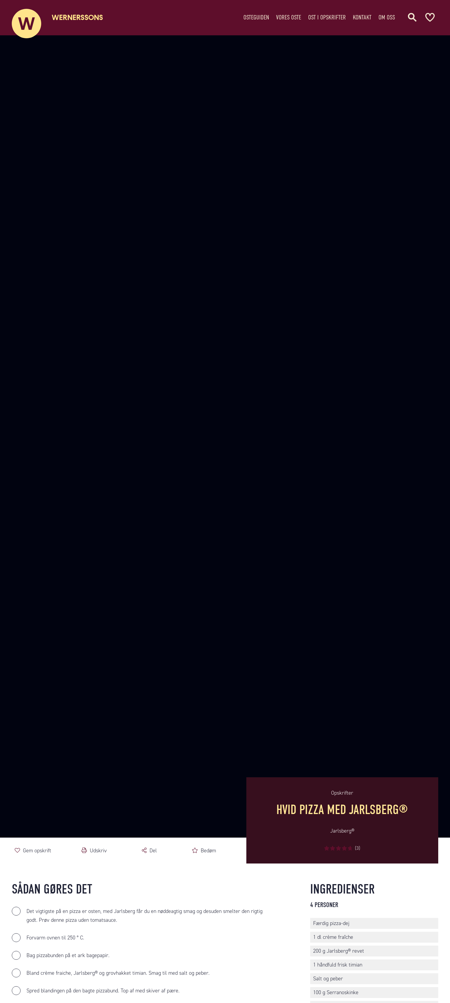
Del (153, 850)
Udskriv (98, 850)
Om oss (386, 16)
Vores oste (288, 16)
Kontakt (362, 16)
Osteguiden (256, 16)
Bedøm (208, 850)
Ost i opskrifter (327, 16)
